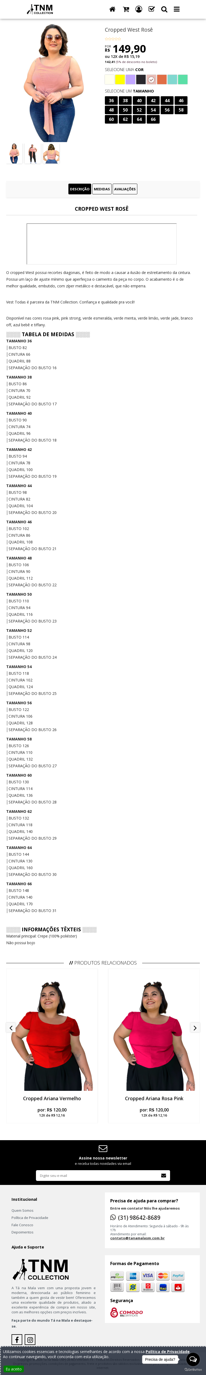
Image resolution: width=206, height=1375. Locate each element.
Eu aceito (14, 1369)
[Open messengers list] (193, 1359)
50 (125, 110)
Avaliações (125, 189)
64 (139, 119)
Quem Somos (23, 1210)
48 (111, 110)
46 (181, 100)
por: (52, 1112)
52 (139, 110)
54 (153, 110)
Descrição (80, 189)
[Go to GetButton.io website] (193, 1369)
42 (153, 100)
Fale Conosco (22, 1224)
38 (125, 100)
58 (181, 110)
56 (167, 110)
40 (139, 100)
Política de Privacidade (30, 1217)
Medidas (102, 189)
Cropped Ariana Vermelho (52, 1098)
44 (167, 100)
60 (111, 119)
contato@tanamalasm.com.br (137, 1238)
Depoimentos (23, 1232)
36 (111, 100)
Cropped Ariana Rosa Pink (154, 1098)
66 (153, 119)
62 (125, 119)
